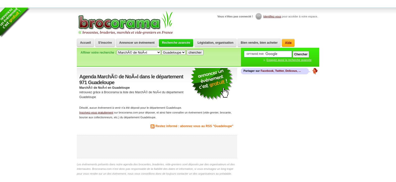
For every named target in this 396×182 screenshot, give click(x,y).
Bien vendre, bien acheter (259, 42)
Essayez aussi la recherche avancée (289, 59)
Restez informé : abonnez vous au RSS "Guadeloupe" (195, 126)
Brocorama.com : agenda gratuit (125, 22)
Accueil (85, 42)
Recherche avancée (176, 42)
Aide (288, 42)
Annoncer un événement (137, 42)
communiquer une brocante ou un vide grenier (211, 84)
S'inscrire (105, 42)
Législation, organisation (215, 42)
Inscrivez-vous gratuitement (96, 112)
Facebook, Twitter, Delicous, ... (281, 70)
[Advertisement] (157, 146)
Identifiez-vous (272, 16)
